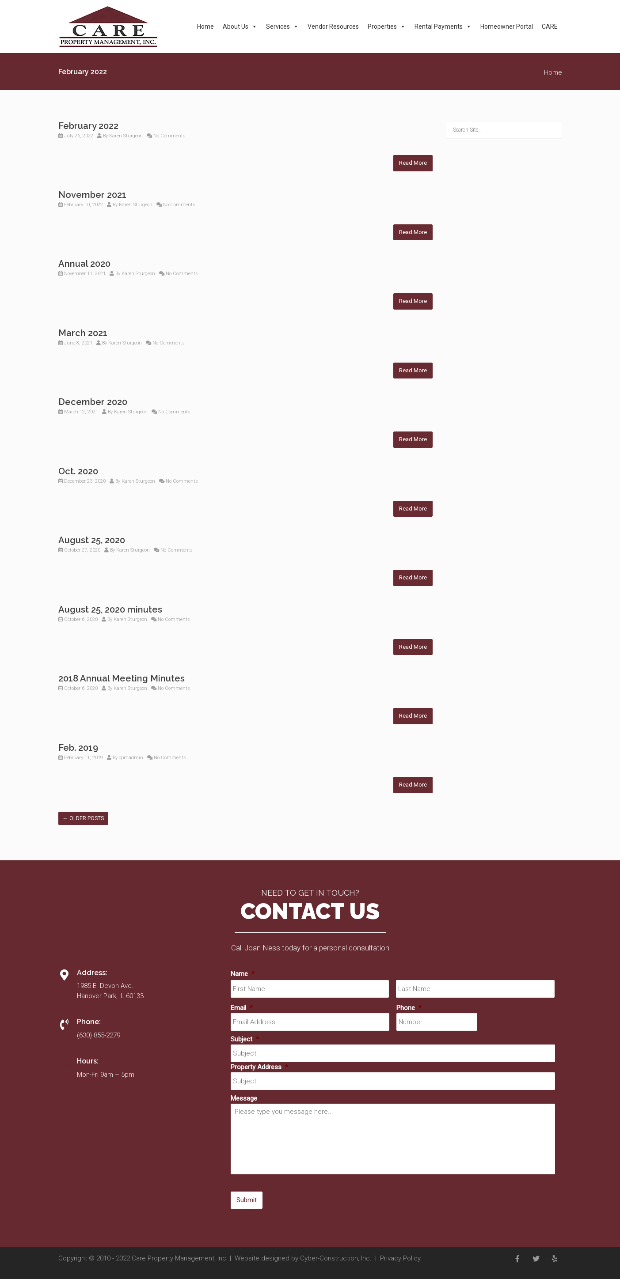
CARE (550, 26)
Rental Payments (443, 26)
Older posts (83, 818)
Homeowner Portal (506, 26)
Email (242, 1008)
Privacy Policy (400, 1258)
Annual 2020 (84, 263)
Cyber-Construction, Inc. (336, 1258)
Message (244, 1098)
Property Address (259, 1067)
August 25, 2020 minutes (110, 609)
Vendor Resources (333, 26)
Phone (409, 1008)
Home (205, 26)
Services (282, 26)
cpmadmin (131, 758)
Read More (413, 162)
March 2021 (82, 333)
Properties (387, 26)
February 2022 (88, 126)
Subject (245, 1039)
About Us (240, 26)
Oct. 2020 (78, 471)
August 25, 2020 (91, 540)
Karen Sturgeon (126, 136)
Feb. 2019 (78, 747)
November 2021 (92, 194)
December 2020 (92, 402)
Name (243, 974)
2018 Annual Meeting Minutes (121, 678)
